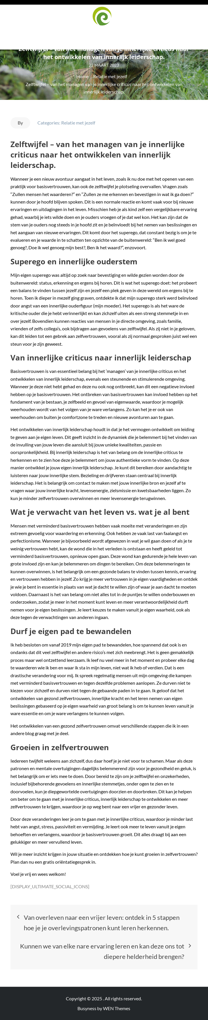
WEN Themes (116, 1008)
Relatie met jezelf (78, 122)
